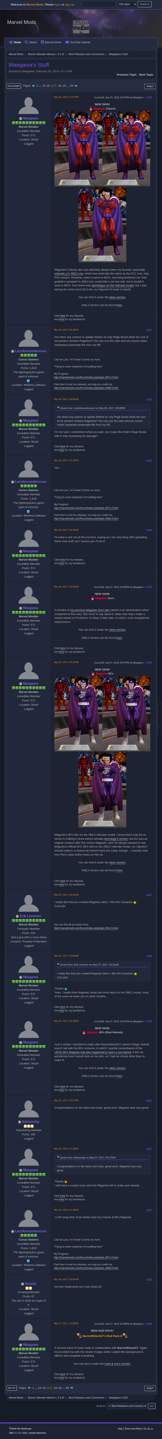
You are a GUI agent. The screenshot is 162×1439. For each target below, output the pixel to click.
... (40, 85)
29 (71, 85)
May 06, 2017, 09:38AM (66, 530)
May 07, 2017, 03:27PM (66, 1100)
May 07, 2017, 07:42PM (66, 1210)
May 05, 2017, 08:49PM (66, 329)
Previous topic (127, 74)
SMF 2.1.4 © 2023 (18, 1433)
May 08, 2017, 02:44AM (66, 1279)
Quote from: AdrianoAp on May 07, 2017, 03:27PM (88, 1157)
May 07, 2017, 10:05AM (66, 955)
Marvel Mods (21, 22)
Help (120, 1428)
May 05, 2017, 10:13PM (66, 460)
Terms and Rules (133, 1428)
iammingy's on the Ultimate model (113, 285)
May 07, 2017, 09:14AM (66, 662)
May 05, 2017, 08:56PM (66, 399)
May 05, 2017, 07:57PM (66, 97)
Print (150, 86)
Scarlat (30, 1283)
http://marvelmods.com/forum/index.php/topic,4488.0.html (86, 387)
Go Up (11, 1388)
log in (57, 4)
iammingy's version (116, 838)
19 (64, 85)
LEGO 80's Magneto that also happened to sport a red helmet (92, 1052)
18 (59, 85)
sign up (69, 4)
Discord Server (51, 42)
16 (48, 85)
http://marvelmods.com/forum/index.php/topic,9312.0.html (86, 928)
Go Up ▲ (148, 1428)
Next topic (146, 74)
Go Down (14, 86)
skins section (117, 297)
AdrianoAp (30, 1121)
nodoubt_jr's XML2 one (68, 273)
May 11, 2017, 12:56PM (66, 1323)
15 (44, 85)
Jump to (100, 1405)
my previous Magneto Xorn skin (90, 610)
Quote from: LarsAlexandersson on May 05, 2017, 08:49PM (92, 408)
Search (31, 42)
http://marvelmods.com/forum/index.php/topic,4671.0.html (86, 377)
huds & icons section (117, 1363)
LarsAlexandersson (30, 351)
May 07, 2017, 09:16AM (66, 894)
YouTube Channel (77, 42)
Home (15, 42)
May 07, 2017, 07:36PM (66, 1148)
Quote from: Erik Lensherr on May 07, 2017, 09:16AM (89, 964)
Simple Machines (37, 1433)
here (119, 305)
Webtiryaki (26, 1428)
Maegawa (30, 118)
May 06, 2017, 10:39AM (66, 586)
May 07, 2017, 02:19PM (66, 1021)
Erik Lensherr (31, 916)
